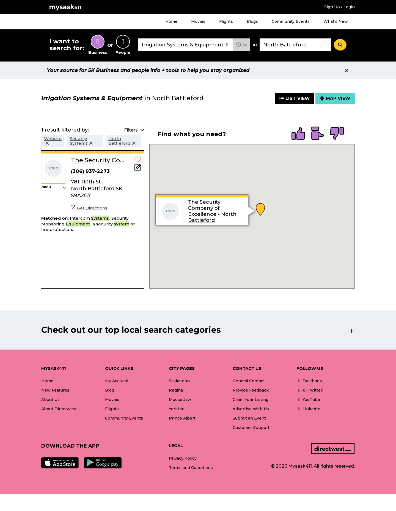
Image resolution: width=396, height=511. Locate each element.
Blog (109, 390)
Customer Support (251, 427)
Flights (226, 21)
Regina (176, 390)
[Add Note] (137, 169)
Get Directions (89, 208)
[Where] (295, 44)
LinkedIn (308, 408)
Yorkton (177, 408)
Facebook (309, 380)
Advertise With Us (251, 408)
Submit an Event (249, 418)
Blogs (252, 21)
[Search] (340, 45)
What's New (335, 21)
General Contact (249, 380)
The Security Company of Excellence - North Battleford (212, 211)
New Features (55, 390)
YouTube (308, 399)
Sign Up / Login (339, 6)
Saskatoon (179, 380)
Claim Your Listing (250, 399)
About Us (50, 399)
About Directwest (59, 408)
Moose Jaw (180, 399)
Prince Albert (182, 418)
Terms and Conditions (191, 467)
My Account (117, 380)
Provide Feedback (251, 390)
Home (171, 21)
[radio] (298, 134)
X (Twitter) (309, 390)
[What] (185, 44)
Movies (198, 21)
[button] (241, 44)
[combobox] (185, 44)
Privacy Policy (183, 458)
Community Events (291, 21)
